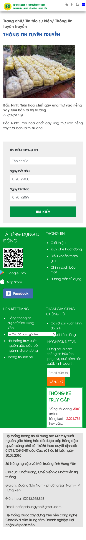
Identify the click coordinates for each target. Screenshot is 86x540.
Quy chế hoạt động (66, 249)
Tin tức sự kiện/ (39, 20)
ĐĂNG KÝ (56, 381)
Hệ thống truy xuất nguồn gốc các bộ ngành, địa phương (23, 345)
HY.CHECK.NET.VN (61, 341)
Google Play (16, 273)
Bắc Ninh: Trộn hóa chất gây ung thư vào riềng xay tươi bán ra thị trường (42, 107)
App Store (14, 282)
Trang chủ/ (13, 20)
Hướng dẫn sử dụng (66, 278)
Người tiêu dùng (63, 334)
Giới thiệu (58, 242)
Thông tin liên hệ (20, 357)
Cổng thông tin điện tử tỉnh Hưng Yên (21, 323)
